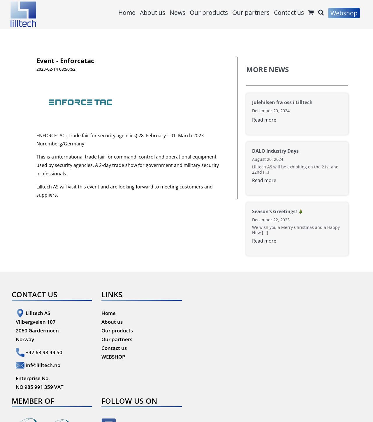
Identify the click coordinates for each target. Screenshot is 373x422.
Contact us (114, 348)
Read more (264, 120)
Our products (117, 330)
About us (112, 321)
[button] (321, 12)
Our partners (116, 339)
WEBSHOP (113, 356)
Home (108, 313)
